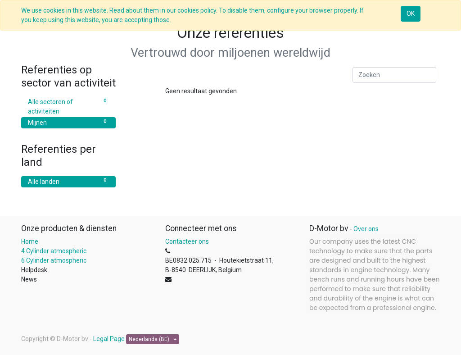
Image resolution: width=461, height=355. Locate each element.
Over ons (366, 228)
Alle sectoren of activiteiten (68, 106)
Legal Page (109, 338)
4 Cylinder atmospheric (53, 251)
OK (411, 13)
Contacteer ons (187, 241)
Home (29, 241)
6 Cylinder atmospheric (54, 260)
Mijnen (68, 122)
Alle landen (68, 181)
